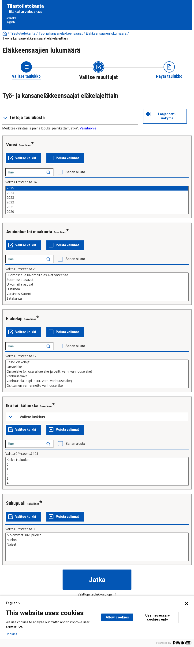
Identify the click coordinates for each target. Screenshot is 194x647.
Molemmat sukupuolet (97, 535)
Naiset (97, 544)
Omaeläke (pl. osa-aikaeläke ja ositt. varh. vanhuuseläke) (97, 371)
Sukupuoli (16, 503)
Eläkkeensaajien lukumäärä (106, 33)
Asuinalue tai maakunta (29, 232)
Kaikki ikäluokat (97, 459)
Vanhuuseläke (97, 376)
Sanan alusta (75, 172)
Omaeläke (97, 366)
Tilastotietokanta (22, 33)
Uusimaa (97, 289)
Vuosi (11, 144)
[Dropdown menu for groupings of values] (97, 417)
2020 (97, 211)
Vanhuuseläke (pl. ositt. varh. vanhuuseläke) (97, 381)
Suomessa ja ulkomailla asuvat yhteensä (97, 275)
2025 (97, 188)
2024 (97, 193)
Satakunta (97, 298)
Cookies (11, 634)
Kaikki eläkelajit (97, 362)
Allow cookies (117, 617)
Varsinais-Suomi (97, 293)
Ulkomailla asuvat (97, 284)
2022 (97, 202)
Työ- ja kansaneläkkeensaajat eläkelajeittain (35, 38)
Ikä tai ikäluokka (22, 405)
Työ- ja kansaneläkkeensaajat (61, 33)
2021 (97, 207)
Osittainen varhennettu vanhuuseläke (97, 385)
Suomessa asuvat (97, 279)
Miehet (97, 539)
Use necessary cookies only (157, 617)
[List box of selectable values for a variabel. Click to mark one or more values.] (97, 200)
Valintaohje (88, 128)
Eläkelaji (14, 318)
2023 (97, 197)
